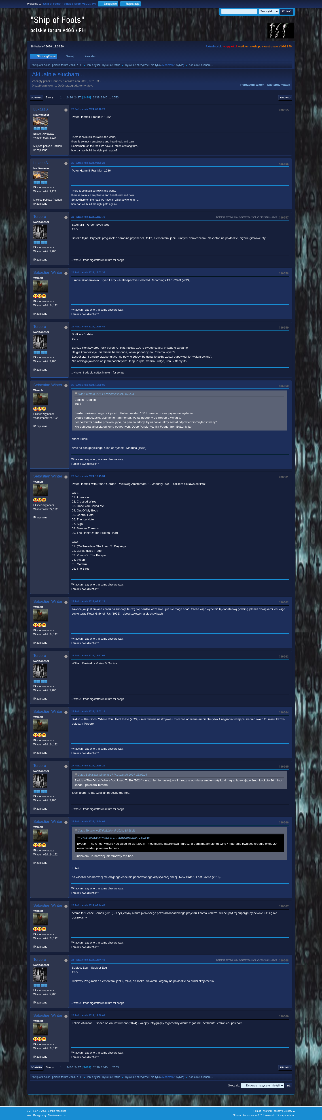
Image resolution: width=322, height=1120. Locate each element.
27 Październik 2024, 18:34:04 (88, 821)
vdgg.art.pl (230, 46)
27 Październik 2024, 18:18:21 (88, 765)
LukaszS (40, 109)
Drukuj (285, 97)
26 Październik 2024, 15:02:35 (88, 272)
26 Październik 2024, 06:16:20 (88, 109)
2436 (69, 97)
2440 (104, 97)
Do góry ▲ (289, 1110)
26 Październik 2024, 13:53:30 (88, 216)
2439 (96, 97)
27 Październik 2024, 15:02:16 (88, 711)
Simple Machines (57, 1110)
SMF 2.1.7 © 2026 (37, 1110)
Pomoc (257, 1110)
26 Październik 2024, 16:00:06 (88, 385)
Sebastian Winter (47, 272)
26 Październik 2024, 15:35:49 (88, 326)
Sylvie (179, 65)
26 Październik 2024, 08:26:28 (88, 162)
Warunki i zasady (272, 1110)
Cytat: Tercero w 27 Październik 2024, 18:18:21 (106, 830)
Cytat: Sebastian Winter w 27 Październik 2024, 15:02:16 (112, 774)
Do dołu (36, 97)
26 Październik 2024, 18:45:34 (88, 476)
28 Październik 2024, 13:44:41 (88, 959)
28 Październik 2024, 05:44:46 (88, 905)
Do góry (36, 1067)
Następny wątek (278, 84)
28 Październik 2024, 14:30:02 (88, 1015)
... (64, 97)
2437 (77, 97)
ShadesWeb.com (57, 1115)
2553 (115, 97)
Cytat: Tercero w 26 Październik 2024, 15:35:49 (106, 394)
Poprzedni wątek (252, 84)
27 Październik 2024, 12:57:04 (88, 655)
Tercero (39, 216)
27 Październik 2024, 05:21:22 (88, 601)
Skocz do (233, 1085)
